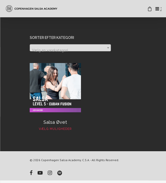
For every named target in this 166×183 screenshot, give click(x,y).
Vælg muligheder (55, 129)
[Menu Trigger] (157, 8)
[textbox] (70, 50)
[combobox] (70, 47)
